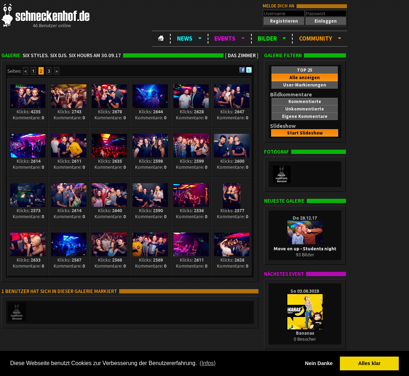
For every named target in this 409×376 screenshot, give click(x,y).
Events (225, 38)
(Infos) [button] (207, 363)
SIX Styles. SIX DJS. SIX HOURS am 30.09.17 (72, 55)
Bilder (267, 38)
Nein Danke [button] (318, 363)
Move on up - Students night (305, 245)
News (185, 38)
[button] (284, 21)
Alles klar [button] (369, 363)
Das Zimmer (242, 55)
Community (315, 38)
